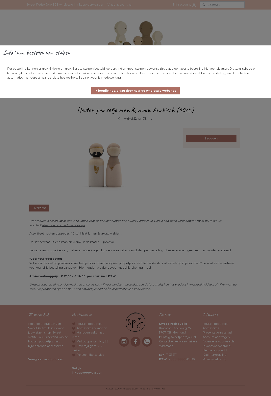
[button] (135, 90)
